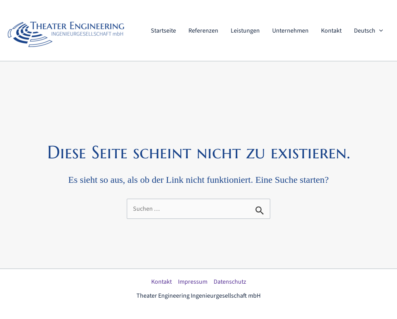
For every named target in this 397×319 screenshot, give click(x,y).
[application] (379, 30)
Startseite (163, 30)
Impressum (192, 281)
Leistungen (245, 30)
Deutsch (368, 30)
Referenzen (203, 30)
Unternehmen (290, 30)
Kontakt (331, 30)
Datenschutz (230, 281)
